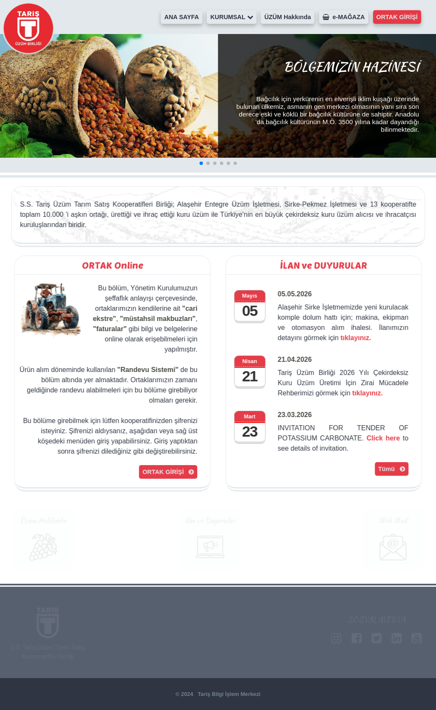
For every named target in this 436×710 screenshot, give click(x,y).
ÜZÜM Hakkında (287, 17)
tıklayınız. (356, 337)
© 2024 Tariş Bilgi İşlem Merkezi (218, 694)
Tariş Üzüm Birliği (28, 28)
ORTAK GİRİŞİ (397, 17)
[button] (201, 163)
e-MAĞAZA (343, 17)
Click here (384, 438)
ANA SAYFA (181, 17)
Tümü (392, 469)
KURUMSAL (231, 17)
